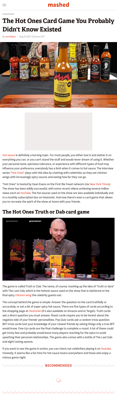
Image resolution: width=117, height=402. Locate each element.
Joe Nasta (10, 36)
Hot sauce (8, 155)
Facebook (111, 105)
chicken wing (23, 295)
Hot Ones (17, 172)
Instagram (109, 278)
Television (8, 14)
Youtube (106, 348)
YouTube (25, 193)
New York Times (99, 184)
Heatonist (35, 311)
